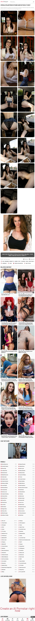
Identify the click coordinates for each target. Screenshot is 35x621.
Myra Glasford (9, 464)
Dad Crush (27, 557)
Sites (17, 620)
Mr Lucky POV (27, 571)
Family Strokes (9, 554)
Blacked (9, 569)
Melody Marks (9, 487)
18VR (27, 559)
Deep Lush (27, 552)
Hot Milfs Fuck (27, 529)
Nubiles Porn (9, 533)
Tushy (27, 535)
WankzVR (9, 544)
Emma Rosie (9, 472)
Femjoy (27, 520)
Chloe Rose (9, 502)
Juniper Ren (9, 470)
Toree (27, 477)
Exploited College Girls (9, 567)
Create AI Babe (32, 620)
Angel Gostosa (27, 506)
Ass (3, 261)
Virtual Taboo (9, 546)
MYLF (9, 527)
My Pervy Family (9, 559)
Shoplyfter (27, 546)
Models (22, 620)
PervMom (27, 550)
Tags (12, 620)
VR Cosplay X (27, 523)
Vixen (27, 525)
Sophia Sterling (9, 494)
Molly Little (9, 511)
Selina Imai (9, 477)
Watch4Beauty (9, 557)
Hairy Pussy (31, 261)
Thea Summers (27, 513)
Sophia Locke (9, 479)
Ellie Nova (9, 506)
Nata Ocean (27, 498)
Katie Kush (27, 504)
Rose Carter (27, 511)
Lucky (27, 620)
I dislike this (32, 259)
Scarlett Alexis (9, 466)
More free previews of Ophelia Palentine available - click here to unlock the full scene (17, 255)
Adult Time (27, 527)
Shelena (27, 494)
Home (3, 620)
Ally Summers (27, 485)
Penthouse (9, 535)
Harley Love (9, 492)
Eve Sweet (27, 509)
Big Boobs (7, 261)
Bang (9, 571)
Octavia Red (9, 489)
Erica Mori (9, 500)
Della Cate (27, 496)
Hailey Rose (27, 466)
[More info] (33, 292)
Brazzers (9, 563)
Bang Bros (27, 569)
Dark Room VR (27, 567)
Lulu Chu (9, 504)
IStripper (9, 525)
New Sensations (9, 550)
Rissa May (9, 468)
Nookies (27, 531)
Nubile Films (9, 565)
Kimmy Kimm (9, 496)
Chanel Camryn (9, 481)
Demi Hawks (27, 481)
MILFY (27, 542)
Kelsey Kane (27, 472)
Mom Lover (9, 540)
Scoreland (9, 561)
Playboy (9, 542)
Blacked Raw (27, 533)
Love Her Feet (27, 537)
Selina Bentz (27, 492)
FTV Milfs (27, 565)
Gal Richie (27, 489)
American (4, 263)
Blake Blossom (9, 475)
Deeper (27, 544)
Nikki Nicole (27, 483)
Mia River (27, 515)
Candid (16, 261)
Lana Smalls (9, 485)
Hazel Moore (9, 498)
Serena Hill (27, 500)
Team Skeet (9, 523)
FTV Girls (9, 531)
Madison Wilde (9, 483)
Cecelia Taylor (27, 479)
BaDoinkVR (9, 537)
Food (27, 261)
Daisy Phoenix (27, 464)
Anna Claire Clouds (27, 487)
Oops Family (27, 561)
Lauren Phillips (27, 475)
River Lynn (27, 468)
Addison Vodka (9, 515)
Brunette (12, 261)
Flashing (23, 261)
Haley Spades (27, 470)
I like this (26, 259)
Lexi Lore (27, 502)
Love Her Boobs (27, 563)
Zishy (10, 263)
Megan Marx (9, 509)
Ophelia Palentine (19, 263)
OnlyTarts (9, 552)
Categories (7, 620)
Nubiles (9, 548)
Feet (19, 261)
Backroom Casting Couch (27, 540)
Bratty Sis (27, 554)
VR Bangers (27, 548)
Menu (32, 616)
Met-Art (9, 520)
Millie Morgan (9, 513)
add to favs (28, 263)
